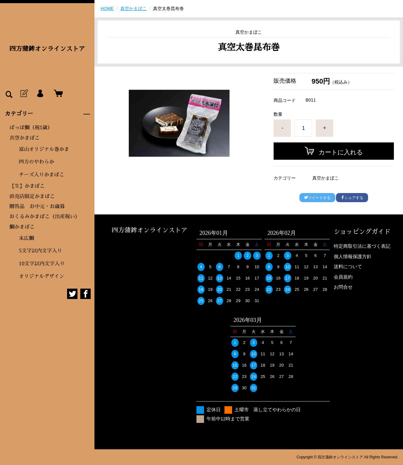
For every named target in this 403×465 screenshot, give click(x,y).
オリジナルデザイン (41, 276)
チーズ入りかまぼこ (41, 174)
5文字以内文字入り (40, 250)
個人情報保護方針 (353, 256)
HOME (107, 8)
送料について (348, 266)
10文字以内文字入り (42, 263)
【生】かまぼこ (27, 186)
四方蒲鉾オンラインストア (47, 49)
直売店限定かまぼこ (32, 196)
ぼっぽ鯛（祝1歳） (31, 127)
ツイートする (317, 198)
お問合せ (343, 287)
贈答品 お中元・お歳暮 (37, 206)
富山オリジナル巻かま (44, 149)
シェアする (352, 198)
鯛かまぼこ (22, 227)
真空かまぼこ (24, 138)
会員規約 (343, 277)
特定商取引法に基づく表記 (362, 246)
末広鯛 (26, 238)
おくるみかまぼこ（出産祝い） (44, 216)
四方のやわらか (36, 161)
